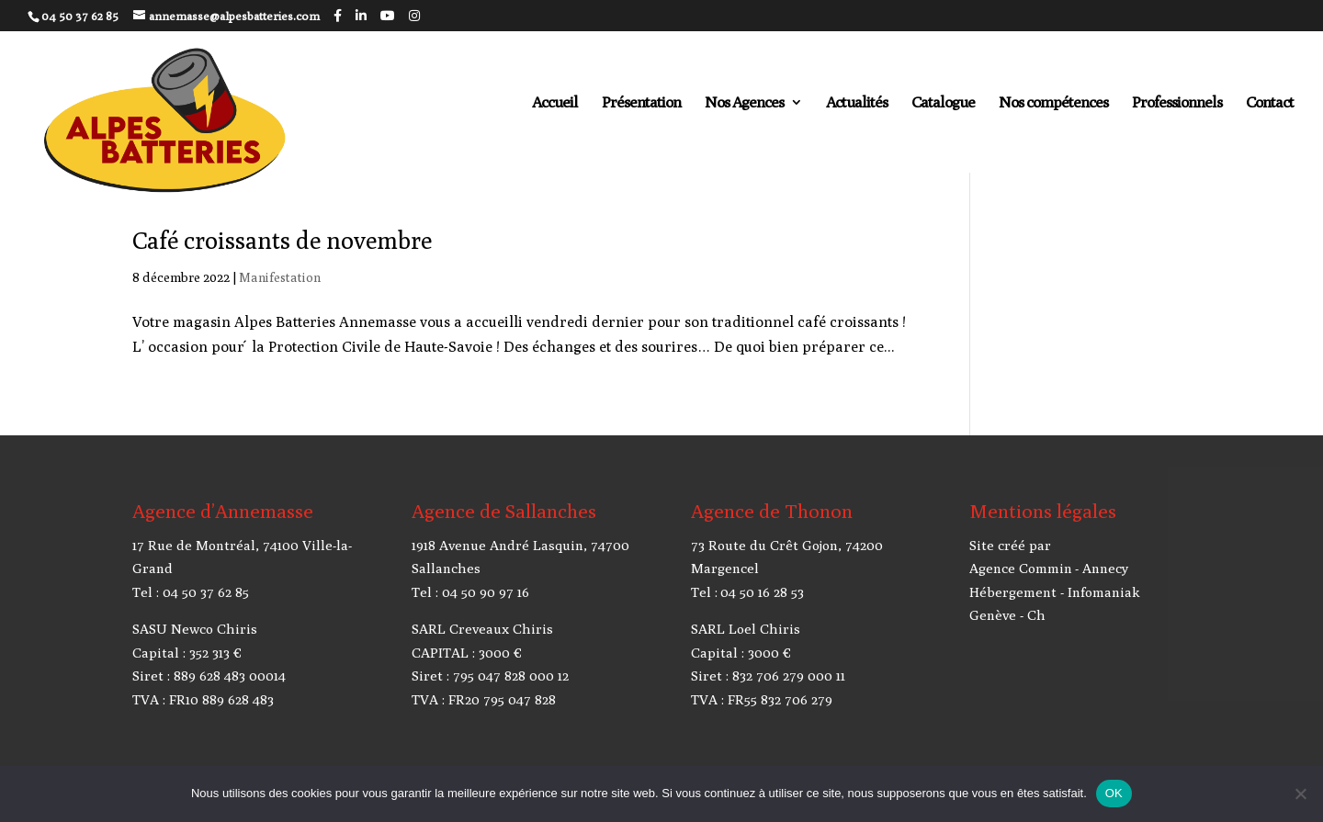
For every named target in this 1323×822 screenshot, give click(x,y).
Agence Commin (1020, 568)
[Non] (1300, 793)
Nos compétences (1053, 103)
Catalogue (943, 103)
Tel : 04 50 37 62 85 (190, 592)
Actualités (857, 103)
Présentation (641, 103)
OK (1114, 793)
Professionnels (1177, 103)
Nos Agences (744, 103)
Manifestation (280, 277)
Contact (1270, 103)
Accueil (555, 103)
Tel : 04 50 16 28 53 (747, 592)
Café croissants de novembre (282, 240)
